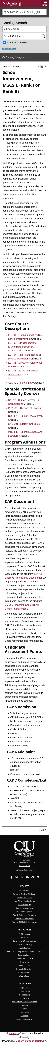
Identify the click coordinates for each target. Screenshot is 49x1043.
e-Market (24, 937)
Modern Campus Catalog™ (31, 1041)
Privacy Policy (23, 904)
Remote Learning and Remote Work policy (24, 951)
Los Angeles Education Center (24, 1002)
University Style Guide (25, 969)
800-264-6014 (24, 865)
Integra (24, 976)
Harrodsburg (24, 995)
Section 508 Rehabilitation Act (24, 922)
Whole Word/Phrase (17, 42)
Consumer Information (24, 918)
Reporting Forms (24, 955)
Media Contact (24, 948)
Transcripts (24, 962)
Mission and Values (24, 897)
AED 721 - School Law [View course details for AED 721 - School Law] (20, 382)
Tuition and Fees (24, 965)
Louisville (24, 1005)
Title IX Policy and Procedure (24, 915)
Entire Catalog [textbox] (11, 28)
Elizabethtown (24, 991)
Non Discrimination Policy (24, 901)
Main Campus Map (24, 944)
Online (24, 1009)
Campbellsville (24, 988)
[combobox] (24, 12)
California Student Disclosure (24, 894)
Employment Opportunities (24, 941)
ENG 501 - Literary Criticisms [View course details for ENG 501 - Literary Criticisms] (24, 424)
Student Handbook (23, 958)
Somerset (24, 1016)
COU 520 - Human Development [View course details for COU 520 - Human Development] (25, 416)
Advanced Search (9, 49)
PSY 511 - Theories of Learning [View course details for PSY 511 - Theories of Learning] (25, 408)
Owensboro (24, 1012)
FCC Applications (24, 972)
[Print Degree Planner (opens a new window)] (39, 66)
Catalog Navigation (16, 57)
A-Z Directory (24, 934)
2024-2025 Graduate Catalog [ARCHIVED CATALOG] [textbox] (25, 12)
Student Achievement (24, 908)
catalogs (14, 1033)
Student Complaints (24, 911)
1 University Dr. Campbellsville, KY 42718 (24, 861)
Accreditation (24, 890)
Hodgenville (24, 998)
